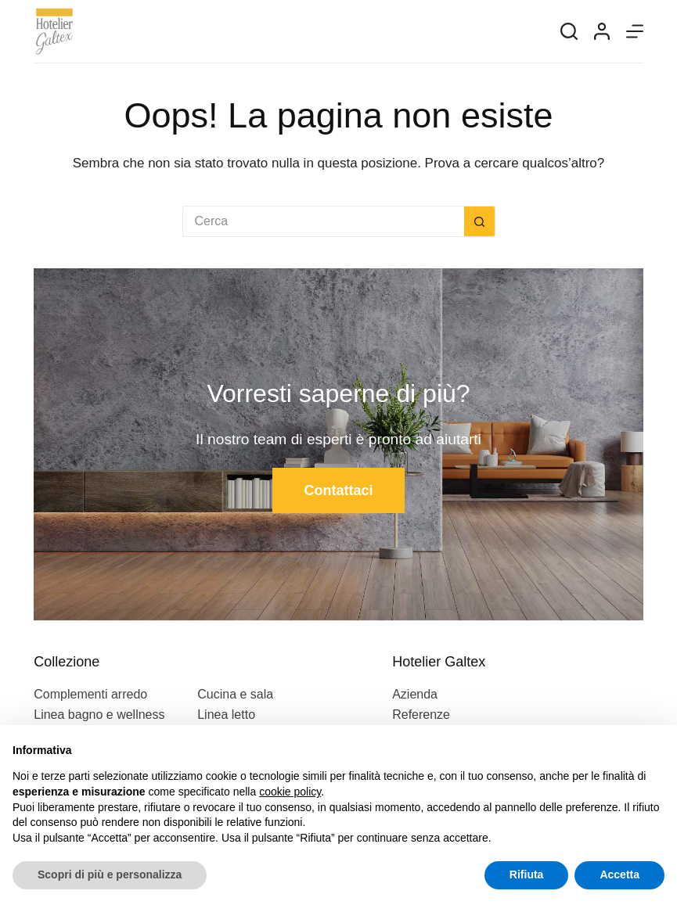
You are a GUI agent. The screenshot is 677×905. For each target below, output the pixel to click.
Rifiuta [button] (527, 874)
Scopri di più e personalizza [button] (110, 874)
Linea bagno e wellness (99, 714)
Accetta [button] (619, 874)
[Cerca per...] (323, 221)
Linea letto (226, 714)
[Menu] (634, 31)
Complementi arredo (90, 694)
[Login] (601, 31)
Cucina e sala (235, 694)
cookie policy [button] (290, 791)
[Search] (569, 31)
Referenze (421, 714)
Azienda (415, 694)
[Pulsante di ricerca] (479, 221)
